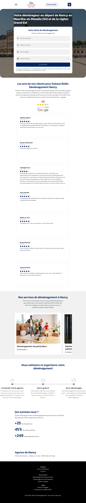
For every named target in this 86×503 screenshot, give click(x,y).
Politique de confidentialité (43, 489)
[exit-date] (45, 52)
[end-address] (45, 45)
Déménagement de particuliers (43, 477)
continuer (43, 65)
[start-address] (45, 38)
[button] (69, 4)
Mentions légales (43, 487)
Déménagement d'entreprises (43, 479)
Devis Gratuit (51, 4)
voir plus (63, 97)
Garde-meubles (43, 481)
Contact (43, 471)
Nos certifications (43, 469)
